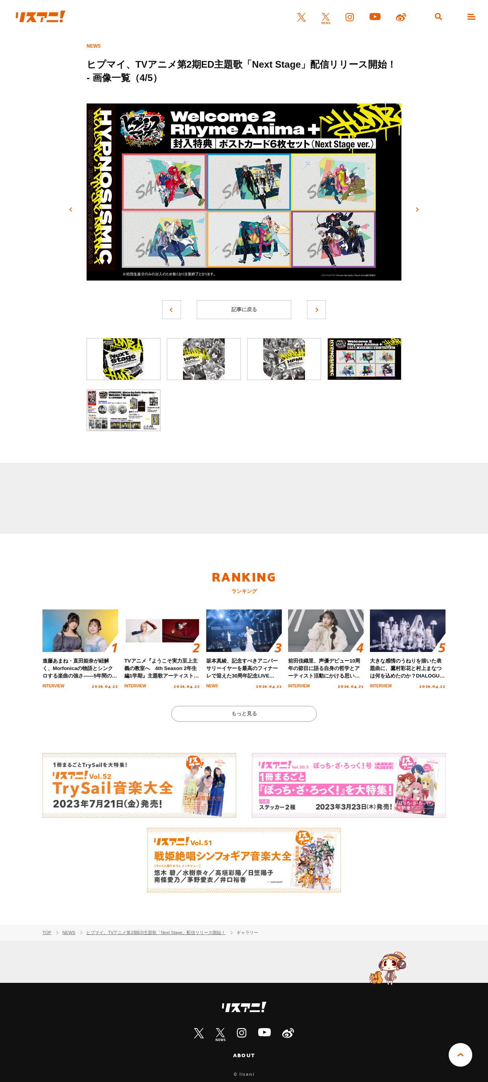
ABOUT (244, 1055)
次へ (417, 210)
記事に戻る (244, 309)
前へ (71, 210)
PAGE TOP (460, 1055)
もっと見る (244, 713)
